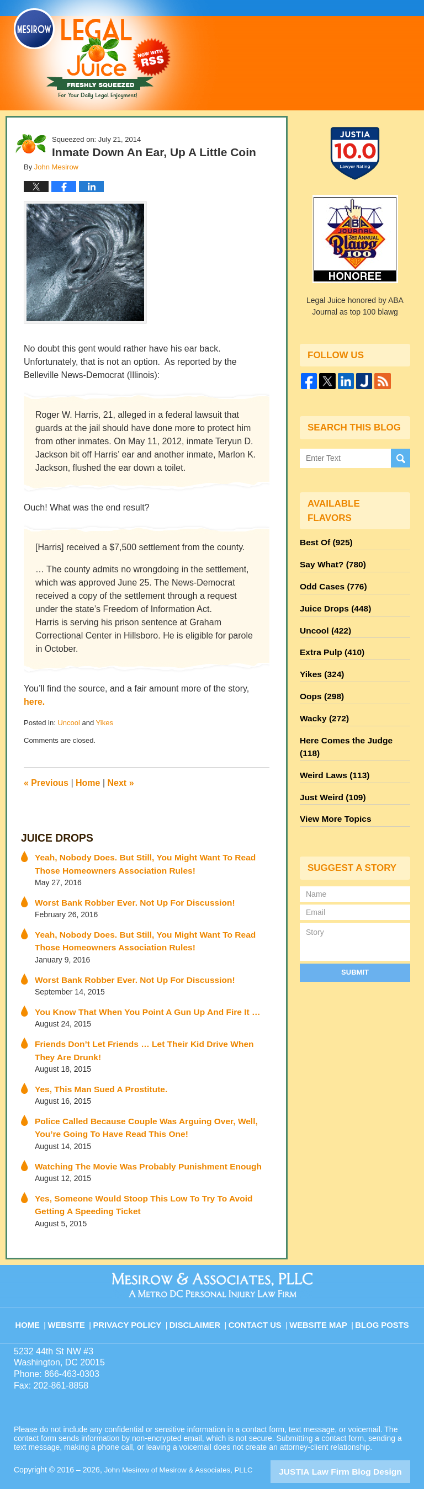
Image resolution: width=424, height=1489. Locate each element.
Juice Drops (52, 837)
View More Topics (332, 779)
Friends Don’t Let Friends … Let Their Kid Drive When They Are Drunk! (151, 1038)
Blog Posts (381, 1297)
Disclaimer (199, 1297)
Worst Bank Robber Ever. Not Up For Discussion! (125, 897)
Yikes (104, 723)
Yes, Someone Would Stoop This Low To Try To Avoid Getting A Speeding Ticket (151, 1185)
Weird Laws (331, 740)
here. (34, 701)
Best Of (323, 541)
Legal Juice (92, 53)
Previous (46, 783)
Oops (320, 680)
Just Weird (329, 760)
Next (121, 783)
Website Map (320, 1297)
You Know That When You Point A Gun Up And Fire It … (137, 1001)
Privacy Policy (135, 1297)
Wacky (322, 700)
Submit (355, 931)
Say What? (329, 561)
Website (76, 1297)
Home (88, 783)
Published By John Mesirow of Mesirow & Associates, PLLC (311, 48)
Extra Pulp (329, 640)
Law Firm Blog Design (357, 1449)
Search (400, 457)
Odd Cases (330, 581)
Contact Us (258, 1297)
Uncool (68, 723)
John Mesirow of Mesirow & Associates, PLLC (183, 1448)
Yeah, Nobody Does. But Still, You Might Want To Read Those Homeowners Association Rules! (147, 860)
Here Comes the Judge (352, 720)
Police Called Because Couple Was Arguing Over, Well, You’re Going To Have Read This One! (148, 1112)
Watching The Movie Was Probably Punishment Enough (137, 1148)
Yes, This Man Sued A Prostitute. (95, 1075)
